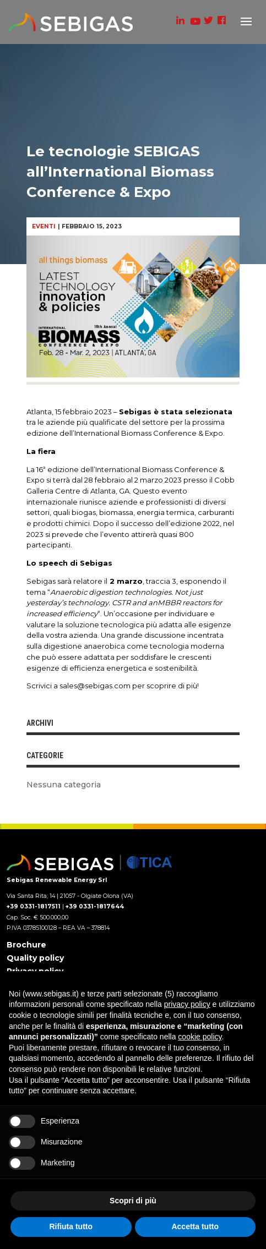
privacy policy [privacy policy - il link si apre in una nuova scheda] (187, 1004)
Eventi (44, 226)
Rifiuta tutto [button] (71, 1226)
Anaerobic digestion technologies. (111, 592)
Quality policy (35, 958)
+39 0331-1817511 (34, 906)
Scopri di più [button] (133, 1200)
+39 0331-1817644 (95, 906)
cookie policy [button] (199, 1036)
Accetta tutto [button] (195, 1226)
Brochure (26, 945)
